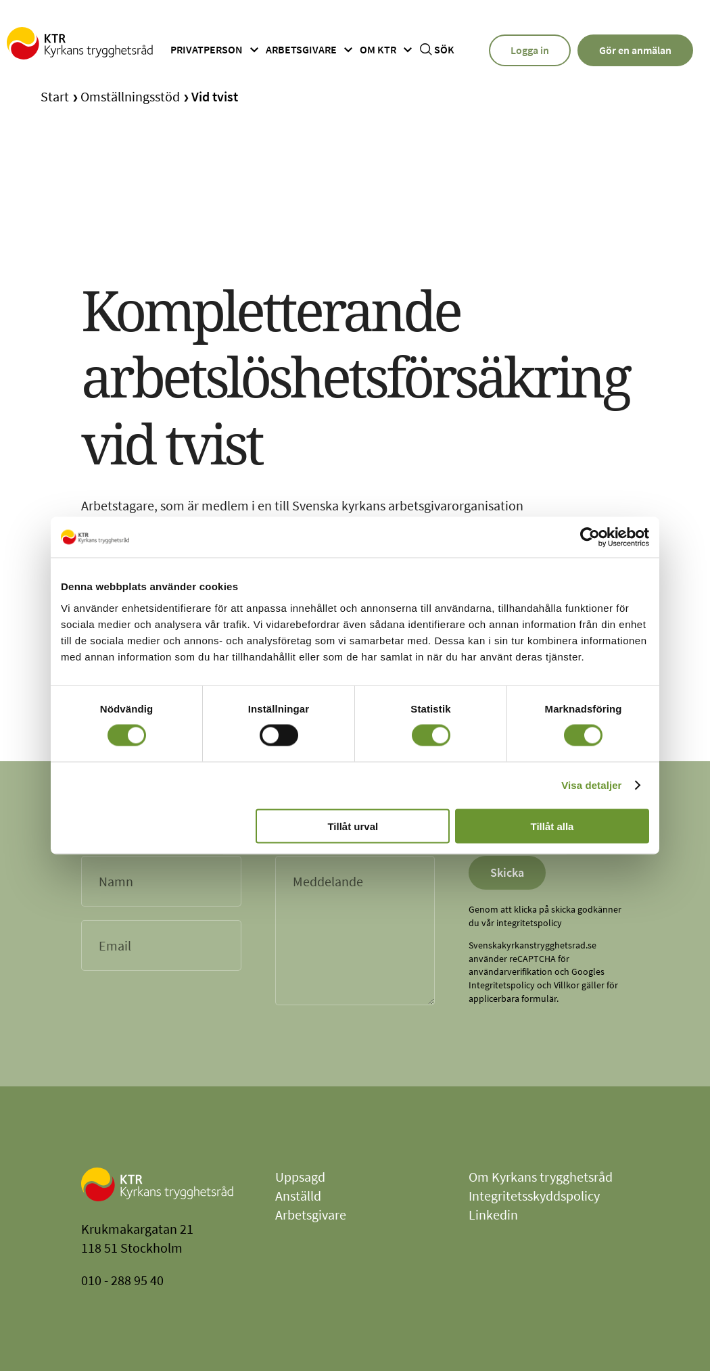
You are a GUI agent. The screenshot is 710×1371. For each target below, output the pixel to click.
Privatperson (216, 50)
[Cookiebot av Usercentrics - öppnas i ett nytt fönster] (590, 537)
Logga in (530, 50)
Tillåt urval (352, 826)
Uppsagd (300, 1176)
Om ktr (388, 50)
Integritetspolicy (502, 985)
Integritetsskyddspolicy (534, 1195)
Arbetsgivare (311, 50)
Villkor (566, 985)
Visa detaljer (591, 785)
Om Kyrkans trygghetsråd (541, 1176)
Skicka (507, 872)
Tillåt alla (551, 826)
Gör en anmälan (635, 50)
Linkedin (493, 1214)
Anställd (298, 1195)
